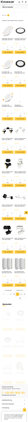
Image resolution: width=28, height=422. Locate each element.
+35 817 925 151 (14, 392)
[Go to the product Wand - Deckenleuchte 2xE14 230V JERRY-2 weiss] (20, 130)
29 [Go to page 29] (20, 298)
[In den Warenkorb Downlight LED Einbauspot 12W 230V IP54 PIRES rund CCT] (8, 85)
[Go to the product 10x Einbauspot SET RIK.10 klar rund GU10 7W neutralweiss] (20, 263)
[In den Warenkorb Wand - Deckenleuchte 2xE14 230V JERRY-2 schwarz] (8, 152)
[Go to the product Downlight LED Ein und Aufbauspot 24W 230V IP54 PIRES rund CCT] (8, 30)
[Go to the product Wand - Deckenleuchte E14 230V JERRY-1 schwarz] (8, 164)
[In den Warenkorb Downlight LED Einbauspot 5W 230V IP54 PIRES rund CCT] (8, 118)
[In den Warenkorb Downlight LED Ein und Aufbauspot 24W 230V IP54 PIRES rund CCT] (8, 52)
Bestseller (7, 304)
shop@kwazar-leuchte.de (9, 395)
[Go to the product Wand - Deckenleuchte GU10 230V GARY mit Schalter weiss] (20, 197)
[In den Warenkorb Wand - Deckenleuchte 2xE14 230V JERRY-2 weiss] (20, 152)
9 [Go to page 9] (10, 294)
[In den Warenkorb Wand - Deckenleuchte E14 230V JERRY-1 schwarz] (8, 185)
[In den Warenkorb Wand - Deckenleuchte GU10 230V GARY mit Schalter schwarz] (8, 218)
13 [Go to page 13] (24, 294)
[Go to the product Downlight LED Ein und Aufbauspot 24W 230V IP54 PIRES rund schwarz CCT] (20, 30)
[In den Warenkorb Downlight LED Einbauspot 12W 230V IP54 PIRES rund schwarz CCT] (20, 85)
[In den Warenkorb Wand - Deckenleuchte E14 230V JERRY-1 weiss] (20, 185)
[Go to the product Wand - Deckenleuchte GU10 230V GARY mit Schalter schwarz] (8, 197)
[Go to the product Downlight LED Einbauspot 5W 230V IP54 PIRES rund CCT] (8, 97)
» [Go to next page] (23, 290)
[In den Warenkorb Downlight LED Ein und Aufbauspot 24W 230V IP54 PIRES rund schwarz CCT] (20, 52)
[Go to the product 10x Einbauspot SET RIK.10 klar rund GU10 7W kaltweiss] (8, 263)
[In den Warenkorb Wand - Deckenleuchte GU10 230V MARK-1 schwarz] (8, 252)
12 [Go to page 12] (21, 294)
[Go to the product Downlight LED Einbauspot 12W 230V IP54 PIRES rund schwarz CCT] (20, 64)
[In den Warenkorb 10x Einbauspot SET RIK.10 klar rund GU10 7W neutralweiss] (20, 285)
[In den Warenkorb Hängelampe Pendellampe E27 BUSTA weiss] (20, 118)
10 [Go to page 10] (14, 294)
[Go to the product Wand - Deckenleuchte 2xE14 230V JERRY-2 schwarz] (8, 130)
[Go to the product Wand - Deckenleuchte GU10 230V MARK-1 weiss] (20, 230)
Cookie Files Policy (18, 415)
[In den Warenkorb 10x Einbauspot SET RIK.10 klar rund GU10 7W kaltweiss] (8, 285)
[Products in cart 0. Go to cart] (19, 2)
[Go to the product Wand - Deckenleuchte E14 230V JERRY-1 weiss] (20, 164)
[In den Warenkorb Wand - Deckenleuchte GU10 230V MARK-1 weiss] (20, 252)
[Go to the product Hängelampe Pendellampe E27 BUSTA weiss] (20, 97)
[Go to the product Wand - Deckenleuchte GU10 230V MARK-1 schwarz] (8, 230)
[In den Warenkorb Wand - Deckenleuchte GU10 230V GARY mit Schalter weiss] (20, 218)
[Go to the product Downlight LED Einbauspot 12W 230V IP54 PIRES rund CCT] (8, 64)
